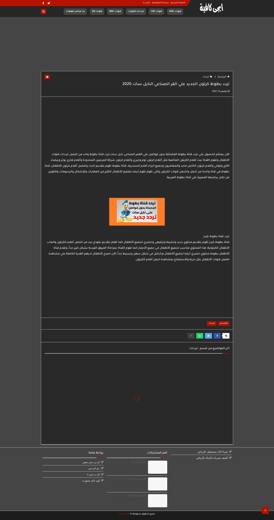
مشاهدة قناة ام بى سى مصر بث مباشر (129, 501)
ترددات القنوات (136, 11)
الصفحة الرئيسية (178, 3)
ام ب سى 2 (93, 474)
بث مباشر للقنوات (75, 11)
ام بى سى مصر (91, 462)
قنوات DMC (175, 11)
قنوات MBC (115, 11)
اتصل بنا (146, 3)
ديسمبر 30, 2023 (135, 479)
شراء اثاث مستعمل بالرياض (213, 451)
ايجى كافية (124, 514)
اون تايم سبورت (91, 480)
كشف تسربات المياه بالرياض (212, 457)
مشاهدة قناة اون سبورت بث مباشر (127, 465)
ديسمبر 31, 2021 (135, 495)
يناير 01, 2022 (137, 462)
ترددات (207, 77)
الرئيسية (223, 77)
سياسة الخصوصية (160, 3)
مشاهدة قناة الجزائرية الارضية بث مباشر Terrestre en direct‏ (128, 484)
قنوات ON (97, 11)
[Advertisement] (137, 44)
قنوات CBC (156, 11)
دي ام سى (94, 468)
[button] (217, 336)
